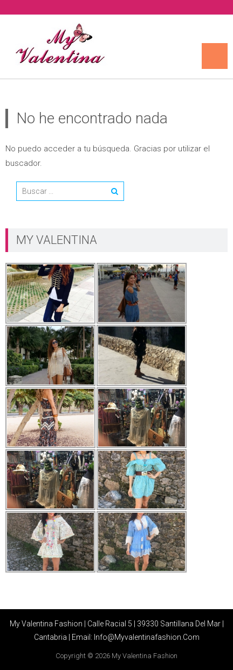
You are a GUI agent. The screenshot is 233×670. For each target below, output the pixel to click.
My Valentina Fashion (144, 656)
